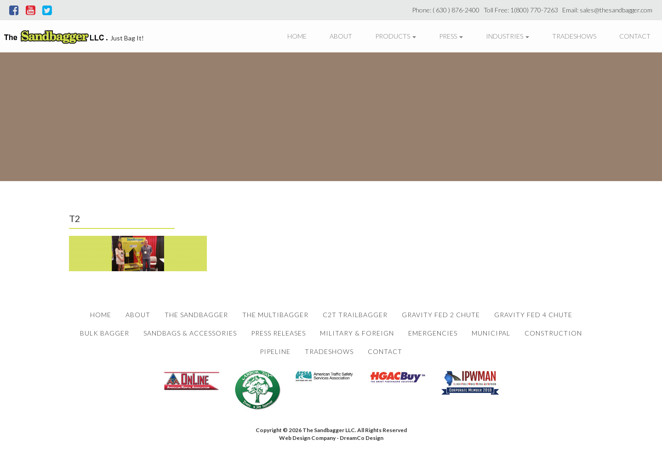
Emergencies (432, 333)
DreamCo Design (361, 437)
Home (297, 36)
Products (395, 36)
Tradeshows (574, 36)
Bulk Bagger (104, 333)
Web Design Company (307, 437)
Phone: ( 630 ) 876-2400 (447, 10)
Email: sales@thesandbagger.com (608, 10)
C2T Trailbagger (355, 315)
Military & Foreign (357, 333)
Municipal (491, 333)
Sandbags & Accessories (190, 333)
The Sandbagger (196, 315)
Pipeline (275, 351)
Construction (553, 333)
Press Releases (278, 333)
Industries (507, 36)
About (341, 36)
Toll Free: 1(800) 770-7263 (522, 10)
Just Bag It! (127, 38)
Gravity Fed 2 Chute (441, 315)
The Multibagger (275, 315)
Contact (635, 36)
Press (451, 36)
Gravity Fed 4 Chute (533, 315)
